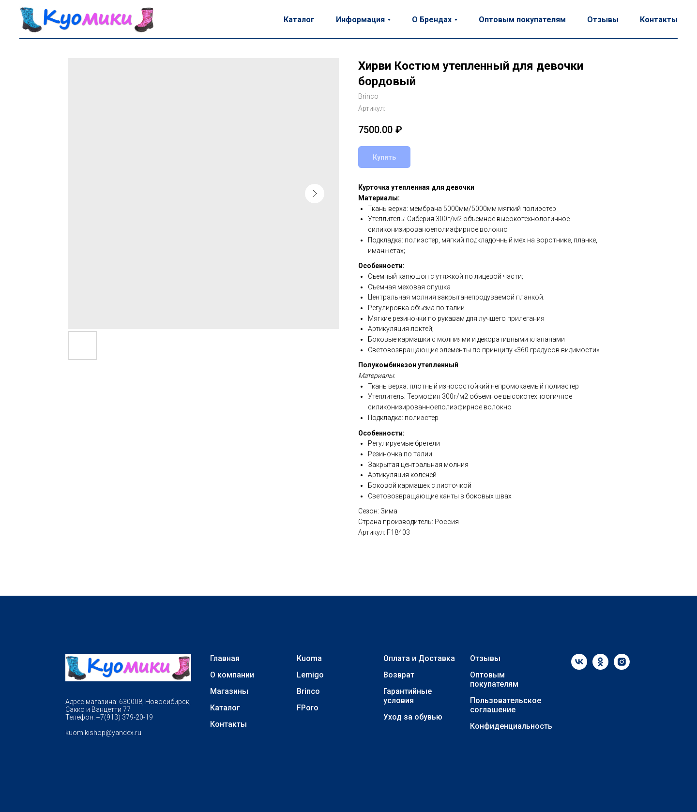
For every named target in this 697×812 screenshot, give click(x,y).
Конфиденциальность (511, 726)
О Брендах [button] (432, 19)
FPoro (307, 707)
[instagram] (622, 667)
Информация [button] (360, 19)
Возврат (398, 674)
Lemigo (310, 674)
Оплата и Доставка (419, 658)
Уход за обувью (412, 717)
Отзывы (603, 19)
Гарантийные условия (407, 696)
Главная (225, 658)
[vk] (579, 667)
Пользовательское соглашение (505, 705)
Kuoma (309, 658)
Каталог (299, 19)
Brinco (308, 691)
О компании (232, 674)
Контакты (659, 19)
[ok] (600, 667)
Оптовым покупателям (522, 19)
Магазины (229, 691)
